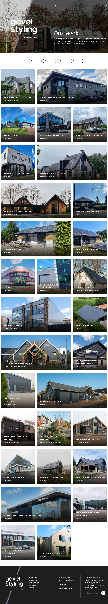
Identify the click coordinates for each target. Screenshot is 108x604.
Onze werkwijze (71, 6)
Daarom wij (46, 6)
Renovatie (35, 61)
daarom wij (33, 578)
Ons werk (84, 6)
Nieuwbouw (49, 61)
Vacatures (94, 6)
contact (31, 588)
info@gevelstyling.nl (65, 588)
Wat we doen (58, 6)
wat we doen (33, 580)
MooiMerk (60, 601)
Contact (103, 6)
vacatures (32, 585)
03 (59, 584)
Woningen (77, 61)
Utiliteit (64, 61)
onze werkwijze (34, 583)
